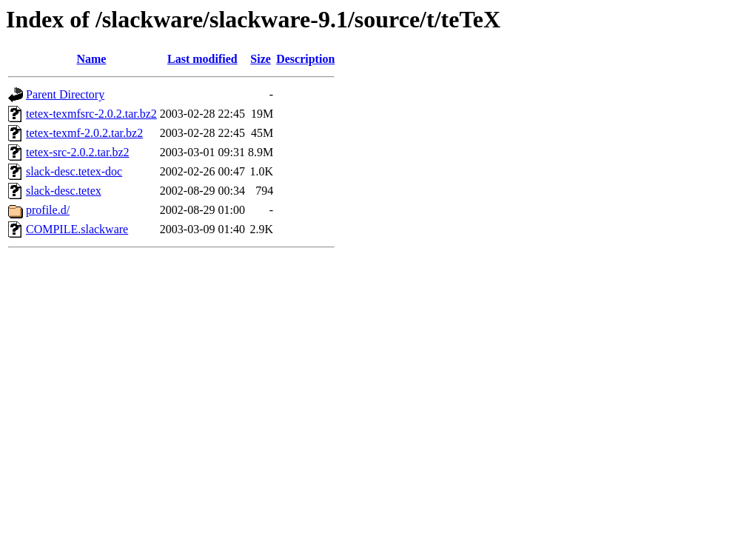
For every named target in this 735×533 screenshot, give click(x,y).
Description (305, 59)
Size (260, 59)
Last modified (202, 59)
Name (91, 59)
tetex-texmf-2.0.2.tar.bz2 (84, 133)
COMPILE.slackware (77, 229)
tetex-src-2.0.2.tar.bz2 (78, 152)
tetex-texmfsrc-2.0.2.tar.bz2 (91, 113)
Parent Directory (65, 94)
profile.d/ (48, 210)
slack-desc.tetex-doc (74, 171)
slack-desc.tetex (63, 190)
